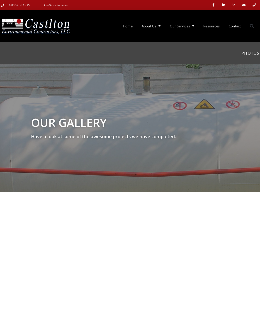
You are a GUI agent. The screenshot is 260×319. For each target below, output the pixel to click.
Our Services (182, 26)
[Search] (247, 253)
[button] (251, 26)
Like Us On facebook (236, 314)
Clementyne (128, 314)
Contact (235, 26)
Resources (211, 26)
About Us (151, 26)
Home (128, 26)
